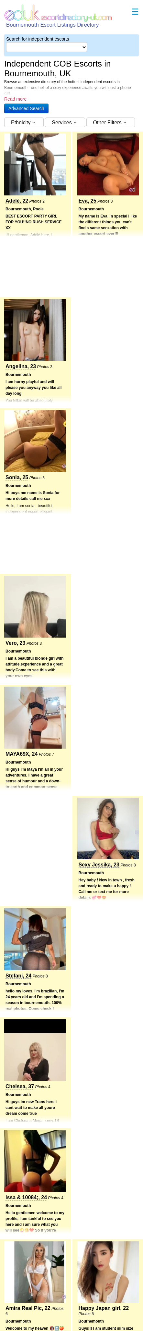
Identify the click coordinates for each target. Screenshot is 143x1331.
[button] (26, 108)
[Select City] (46, 47)
